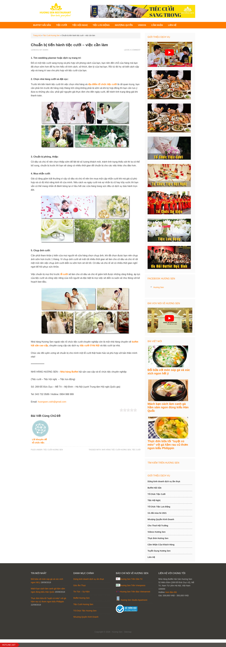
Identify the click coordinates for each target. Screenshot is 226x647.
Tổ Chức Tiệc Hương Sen (85, 618)
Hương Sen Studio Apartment (134, 608)
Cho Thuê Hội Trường (158, 533)
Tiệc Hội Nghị (154, 508)
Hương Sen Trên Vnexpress (132, 593)
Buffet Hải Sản (154, 495)
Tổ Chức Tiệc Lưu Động (159, 514)
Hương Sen (158, 289)
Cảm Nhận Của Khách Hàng (161, 552)
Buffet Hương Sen (81, 606)
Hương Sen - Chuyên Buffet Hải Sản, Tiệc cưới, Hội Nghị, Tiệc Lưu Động (55, 10)
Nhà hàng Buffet (69, 374)
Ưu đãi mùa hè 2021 (157, 521)
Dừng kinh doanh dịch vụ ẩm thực (164, 489)
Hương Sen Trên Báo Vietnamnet (135, 599)
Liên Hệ (151, 565)
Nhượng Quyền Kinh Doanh (161, 527)
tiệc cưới (136, 452)
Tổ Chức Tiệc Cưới (156, 502)
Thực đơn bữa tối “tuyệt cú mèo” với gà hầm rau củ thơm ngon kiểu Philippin (168, 452)
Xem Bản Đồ (171, 600)
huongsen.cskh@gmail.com (52, 404)
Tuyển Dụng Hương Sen (159, 558)
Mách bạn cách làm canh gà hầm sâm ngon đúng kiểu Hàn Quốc (168, 413)
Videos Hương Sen (156, 539)
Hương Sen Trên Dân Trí (131, 587)
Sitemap (127, 639)
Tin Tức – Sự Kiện (81, 599)
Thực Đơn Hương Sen (158, 546)
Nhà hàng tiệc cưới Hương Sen (116, 452)
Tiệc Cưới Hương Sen (51, 37)
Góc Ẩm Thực (79, 593)
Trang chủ (37, 37)
